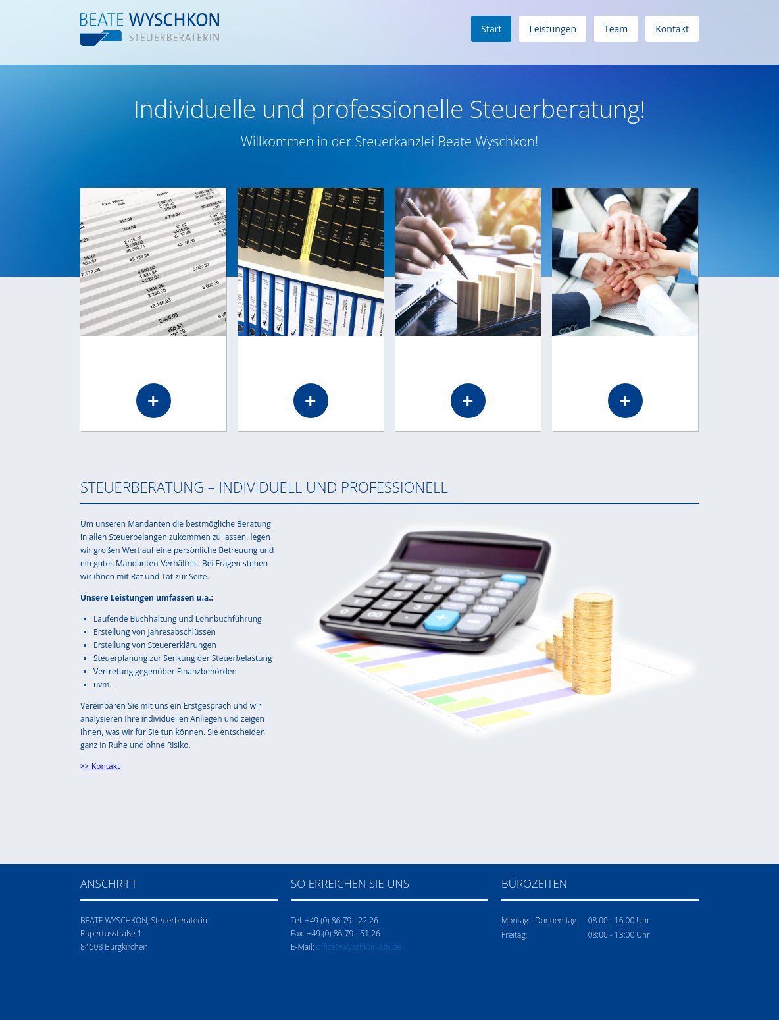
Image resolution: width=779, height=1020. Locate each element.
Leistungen (552, 28)
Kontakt (672, 28)
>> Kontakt (100, 766)
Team (616, 28)
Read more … (153, 400)
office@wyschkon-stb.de (359, 946)
